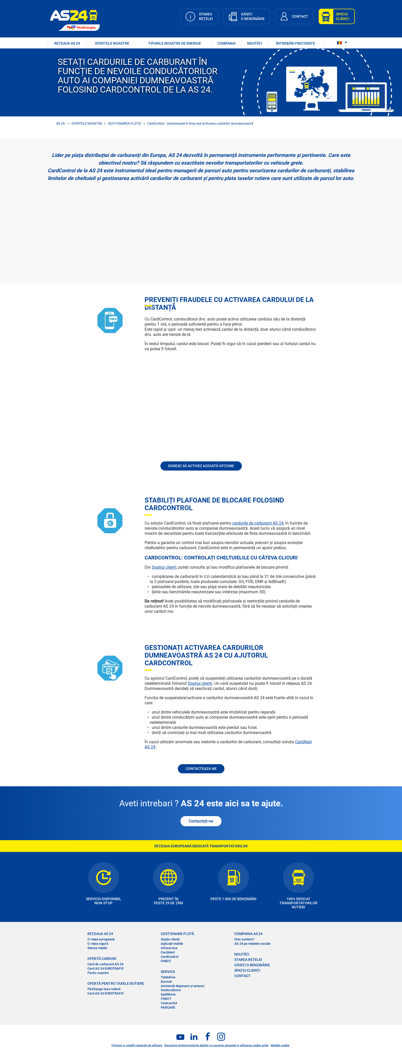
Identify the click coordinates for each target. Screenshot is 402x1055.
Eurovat (166, 981)
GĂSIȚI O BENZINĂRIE (252, 965)
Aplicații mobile (172, 944)
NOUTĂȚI (254, 43)
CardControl (169, 957)
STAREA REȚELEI (248, 960)
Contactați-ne (201, 821)
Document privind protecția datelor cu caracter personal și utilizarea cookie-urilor (216, 1045)
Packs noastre (98, 973)
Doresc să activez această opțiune (201, 466)
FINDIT (166, 961)
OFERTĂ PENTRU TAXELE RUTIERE (115, 983)
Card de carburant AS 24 (105, 964)
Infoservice (169, 948)
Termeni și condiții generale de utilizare (136, 1045)
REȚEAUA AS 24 (67, 43)
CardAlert (168, 952)
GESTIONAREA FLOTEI (124, 123)
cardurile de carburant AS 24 (258, 523)
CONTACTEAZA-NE (201, 769)
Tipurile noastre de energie (174, 43)
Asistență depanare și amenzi (182, 986)
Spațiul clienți (164, 567)
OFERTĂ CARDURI (101, 959)
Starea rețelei (97, 948)
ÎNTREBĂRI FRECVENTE (295, 43)
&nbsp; (201, 230)
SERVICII (168, 972)
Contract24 (169, 1003)
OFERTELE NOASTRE (112, 43)
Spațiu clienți (170, 939)
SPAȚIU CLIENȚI (247, 970)
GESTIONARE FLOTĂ (177, 934)
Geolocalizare (171, 990)
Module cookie (280, 1045)
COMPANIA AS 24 (248, 934)
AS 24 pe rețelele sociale (252, 944)
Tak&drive (168, 977)
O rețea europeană (101, 939)
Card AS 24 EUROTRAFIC (105, 968)
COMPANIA (226, 43)
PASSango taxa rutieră (103, 989)
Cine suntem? (244, 939)
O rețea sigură (97, 944)
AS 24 (60, 123)
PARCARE (168, 1007)
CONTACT (242, 976)
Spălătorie (168, 994)
